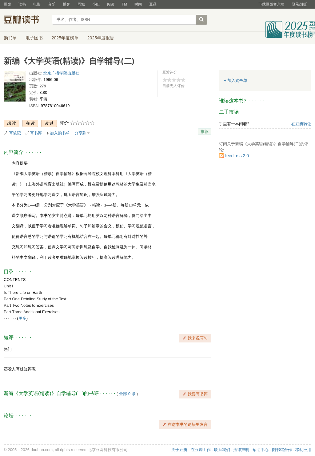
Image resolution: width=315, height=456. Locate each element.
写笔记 (15, 133)
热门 (8, 349)
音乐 (51, 4)
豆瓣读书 (26, 20)
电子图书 (34, 37)
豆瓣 (7, 4)
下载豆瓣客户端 (271, 4)
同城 (81, 4)
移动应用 (303, 449)
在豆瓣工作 (201, 449)
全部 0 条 (127, 393)
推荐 (205, 131)
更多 (22, 318)
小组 (96, 4)
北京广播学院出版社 (61, 73)
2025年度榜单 (65, 37)
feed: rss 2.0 (237, 155)
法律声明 (241, 449)
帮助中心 (261, 449)
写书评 (36, 133)
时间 (138, 4)
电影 (37, 4)
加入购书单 (60, 133)
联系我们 (222, 449)
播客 (66, 4)
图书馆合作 (282, 449)
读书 (22, 4)
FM (124, 4)
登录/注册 (300, 4)
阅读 (110, 4)
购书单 (10, 37)
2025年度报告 (100, 37)
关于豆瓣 (179, 449)
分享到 (80, 133)
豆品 (153, 4)
